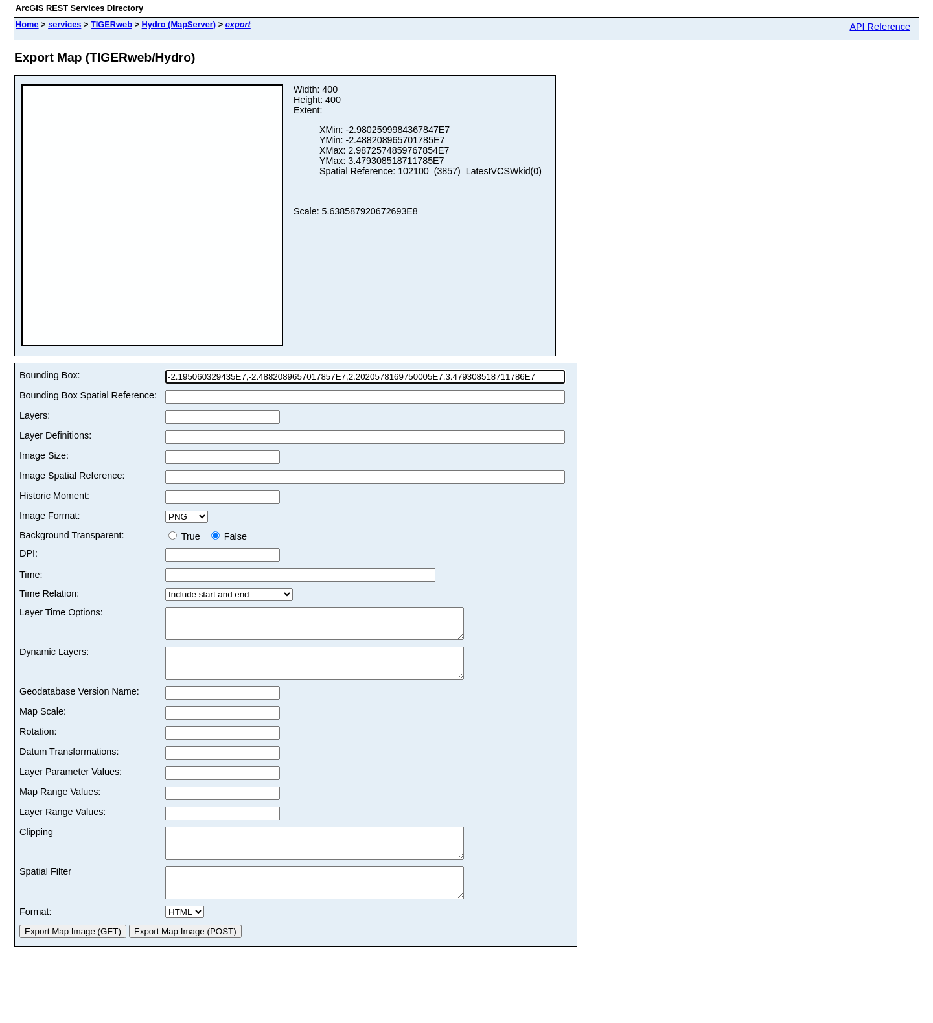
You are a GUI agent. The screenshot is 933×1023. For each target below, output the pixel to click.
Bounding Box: (49, 375)
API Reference (879, 26)
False (229, 536)
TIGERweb (111, 24)
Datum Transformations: (69, 763)
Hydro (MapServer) (179, 24)
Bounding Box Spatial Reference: (88, 395)
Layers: (34, 415)
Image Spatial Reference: (71, 475)
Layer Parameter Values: (70, 783)
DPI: (28, 553)
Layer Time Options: (61, 612)
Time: (30, 574)
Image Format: (49, 516)
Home (27, 24)
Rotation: (38, 743)
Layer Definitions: (55, 435)
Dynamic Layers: (54, 657)
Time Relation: (49, 593)
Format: (35, 935)
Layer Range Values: (62, 823)
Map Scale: (42, 723)
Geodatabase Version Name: (79, 703)
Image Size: (44, 455)
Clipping (36, 843)
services (64, 24)
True (186, 536)
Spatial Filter (45, 889)
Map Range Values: (59, 803)
